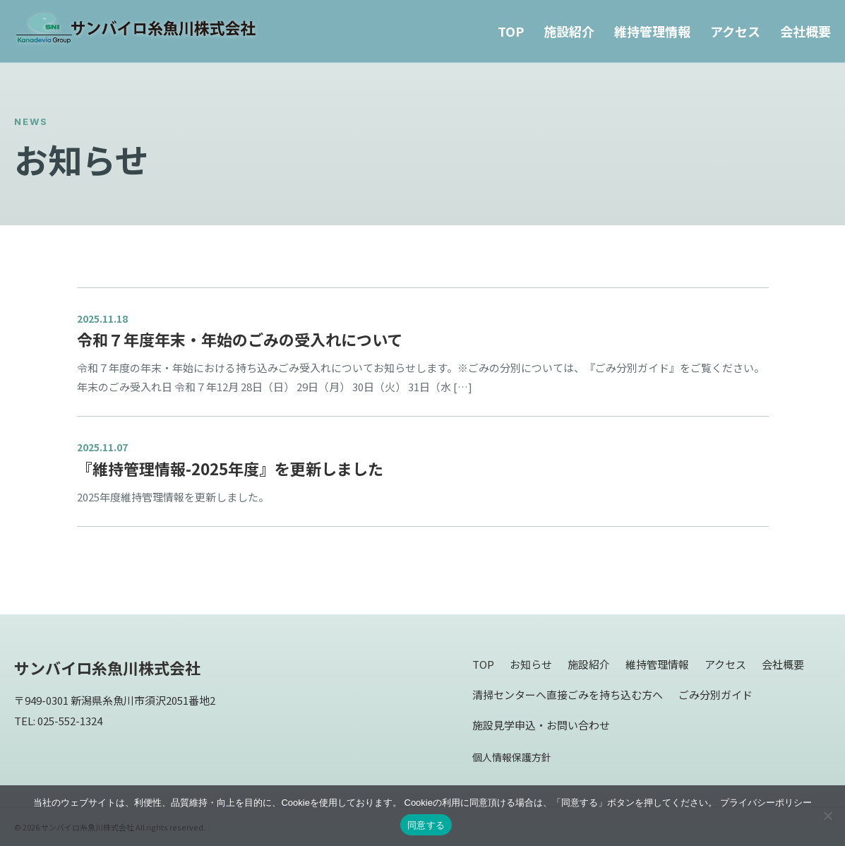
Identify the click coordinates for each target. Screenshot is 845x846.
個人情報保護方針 (511, 757)
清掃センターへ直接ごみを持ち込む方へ (567, 694)
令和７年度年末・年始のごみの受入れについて (239, 339)
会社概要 (805, 31)
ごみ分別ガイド (715, 694)
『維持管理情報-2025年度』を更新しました (230, 468)
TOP (511, 31)
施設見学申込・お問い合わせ (541, 724)
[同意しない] (827, 816)
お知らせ (531, 664)
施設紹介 (569, 31)
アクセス (735, 31)
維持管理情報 (652, 31)
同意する (426, 825)
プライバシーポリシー (766, 802)
